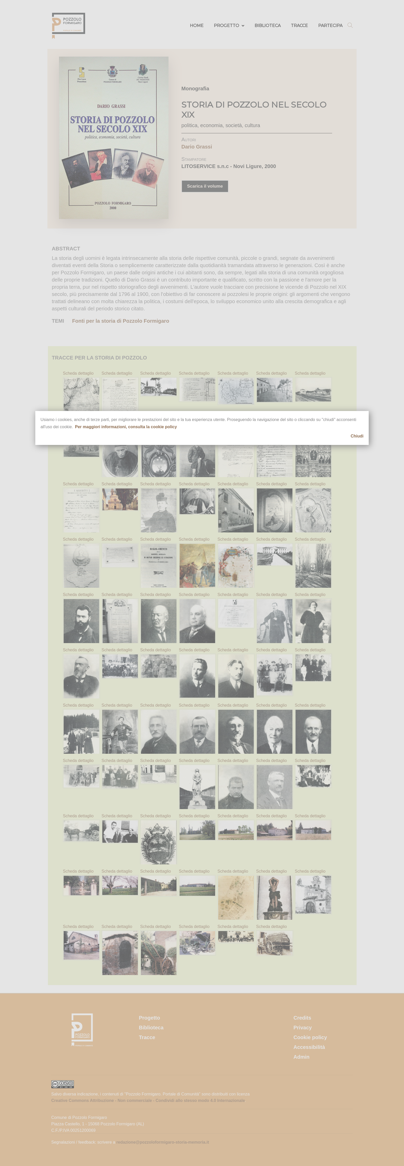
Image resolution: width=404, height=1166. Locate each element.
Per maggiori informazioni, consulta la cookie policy (126, 427)
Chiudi (357, 436)
